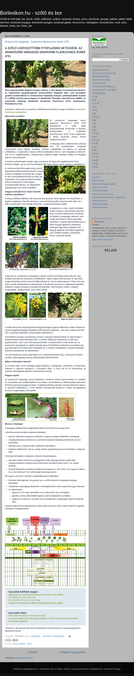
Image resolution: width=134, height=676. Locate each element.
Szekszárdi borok (99, 201)
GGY (94, 117)
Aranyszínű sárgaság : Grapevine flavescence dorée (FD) (37, 41)
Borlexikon (100, 222)
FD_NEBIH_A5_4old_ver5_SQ (22, 597)
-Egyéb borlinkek (99, 70)
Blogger (117, 669)
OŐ (93, 143)
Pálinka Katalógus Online (102, 194)
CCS (94, 103)
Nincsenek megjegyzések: (54, 636)
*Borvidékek (97, 83)
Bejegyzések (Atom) (24, 658)
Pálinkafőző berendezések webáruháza (108, 197)
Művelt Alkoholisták (100, 191)
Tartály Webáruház (100, 207)
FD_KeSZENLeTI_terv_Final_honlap (24, 600)
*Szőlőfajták (97, 93)
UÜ (93, 160)
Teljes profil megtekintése (102, 240)
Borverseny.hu (98, 181)
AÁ (93, 96)
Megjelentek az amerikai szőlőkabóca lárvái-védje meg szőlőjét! (36, 595)
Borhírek (95, 177)
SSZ (94, 153)
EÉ (93, 110)
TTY (94, 157)
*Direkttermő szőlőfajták (102, 86)
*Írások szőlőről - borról (22, 644)
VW (93, 163)
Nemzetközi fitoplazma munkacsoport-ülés (27, 615)
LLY (93, 133)
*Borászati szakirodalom (102, 73)
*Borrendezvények (99, 80)
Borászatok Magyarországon (104, 184)
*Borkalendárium (99, 76)
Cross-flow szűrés (99, 187)
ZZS (94, 167)
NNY (94, 140)
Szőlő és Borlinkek (100, 204)
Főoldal (32, 652)
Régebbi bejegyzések (73, 652)
